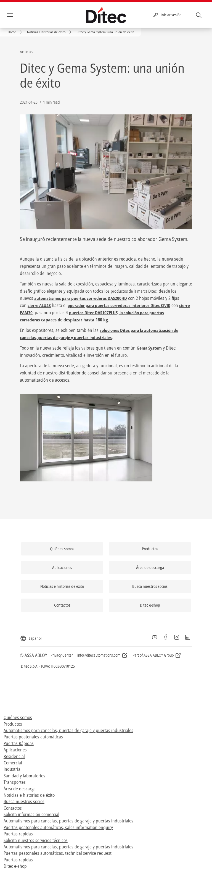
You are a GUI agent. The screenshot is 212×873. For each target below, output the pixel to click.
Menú (19, 14)
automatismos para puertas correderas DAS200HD (83, 298)
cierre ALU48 (40, 305)
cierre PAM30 (51, 313)
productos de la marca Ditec (137, 291)
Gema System (150, 348)
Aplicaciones (15, 750)
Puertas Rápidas (19, 743)
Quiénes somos (18, 717)
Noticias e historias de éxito (29, 795)
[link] (16, 32)
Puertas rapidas (18, 834)
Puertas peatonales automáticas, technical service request (58, 853)
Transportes (15, 782)
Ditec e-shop (15, 866)
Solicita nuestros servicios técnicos (36, 840)
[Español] (30, 636)
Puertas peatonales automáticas (33, 737)
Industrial (13, 769)
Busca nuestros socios (24, 801)
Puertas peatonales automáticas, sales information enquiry (58, 827)
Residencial (14, 756)
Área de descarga (20, 788)
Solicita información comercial (31, 814)
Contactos (13, 808)
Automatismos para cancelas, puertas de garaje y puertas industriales (68, 730)
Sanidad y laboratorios (24, 776)
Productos (13, 724)
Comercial (13, 763)
